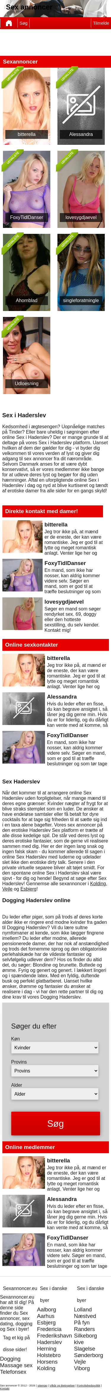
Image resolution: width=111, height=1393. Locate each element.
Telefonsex (13, 1372)
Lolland (83, 1309)
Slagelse (84, 1349)
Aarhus (45, 1316)
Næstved (85, 1316)
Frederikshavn (54, 1335)
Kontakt (4, 1388)
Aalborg (46, 1309)
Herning (46, 1349)
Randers (84, 1329)
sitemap (42, 1385)
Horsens (47, 1362)
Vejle (7, 888)
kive (79, 1342)
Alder (16, 1085)
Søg (24, 23)
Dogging (10, 1359)
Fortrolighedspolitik (88, 1385)
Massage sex (16, 1365)
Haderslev (49, 1342)
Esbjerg (28, 888)
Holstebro (49, 1355)
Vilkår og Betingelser (62, 1385)
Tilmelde (101, 23)
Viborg (82, 1368)
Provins (19, 1061)
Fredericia (49, 1329)
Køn (15, 1038)
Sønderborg (88, 1355)
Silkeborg (85, 1335)
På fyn (82, 1322)
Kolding (98, 883)
